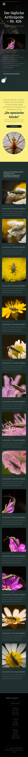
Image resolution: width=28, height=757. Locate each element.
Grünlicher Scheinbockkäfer (9, 50)
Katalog (15, 719)
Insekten (15, 721)
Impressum (15, 734)
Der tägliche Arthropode (11, 1)
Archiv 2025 (15, 714)
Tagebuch (15, 708)
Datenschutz (15, 736)
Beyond (15, 730)
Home (2, 1)
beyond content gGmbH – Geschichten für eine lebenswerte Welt (14, 750)
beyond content (15, 738)
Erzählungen (15, 704)
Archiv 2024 (15, 712)
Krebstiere (15, 723)
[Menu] (4, 4)
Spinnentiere (15, 725)
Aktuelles (15, 732)
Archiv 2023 (15, 710)
